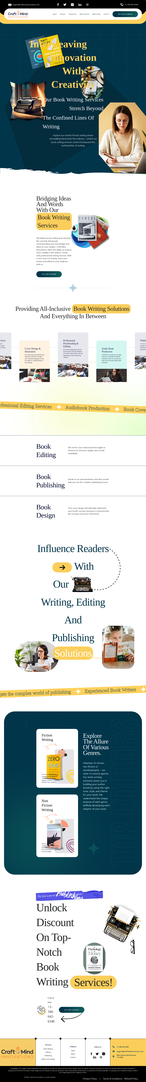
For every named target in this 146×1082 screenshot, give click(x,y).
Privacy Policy (90, 1078)
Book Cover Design (48, 1059)
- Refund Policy (130, 1078)
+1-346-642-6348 (131, 5)
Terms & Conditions (112, 1078)
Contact (106, 14)
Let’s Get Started (125, 14)
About (54, 14)
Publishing (72, 14)
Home (73, 1051)
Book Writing (84, 14)
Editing (62, 14)
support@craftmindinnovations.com (26, 5)
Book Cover (96, 14)
